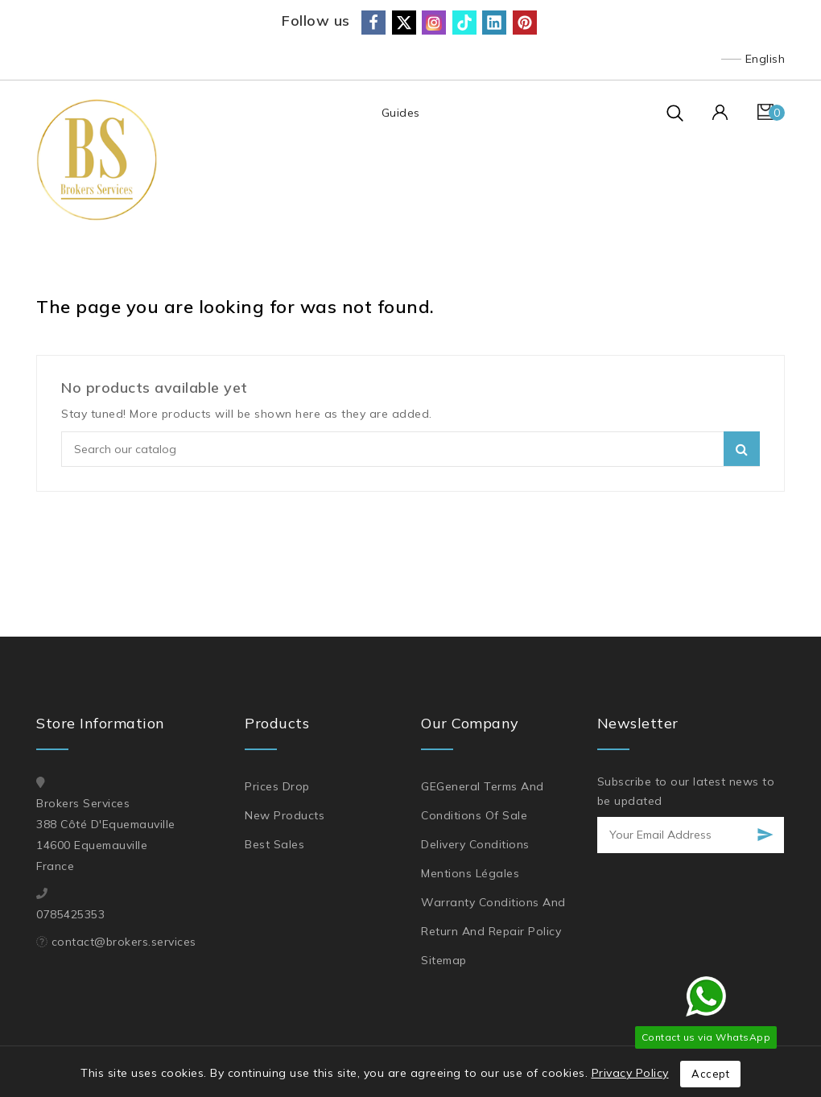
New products (284, 815)
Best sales (274, 844)
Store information (100, 723)
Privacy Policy (630, 1073)
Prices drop (277, 786)
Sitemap (444, 960)
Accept (710, 1073)
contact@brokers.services (124, 941)
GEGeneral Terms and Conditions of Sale (482, 801)
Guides (400, 112)
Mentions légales (470, 873)
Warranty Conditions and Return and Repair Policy (493, 916)
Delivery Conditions (475, 844)
